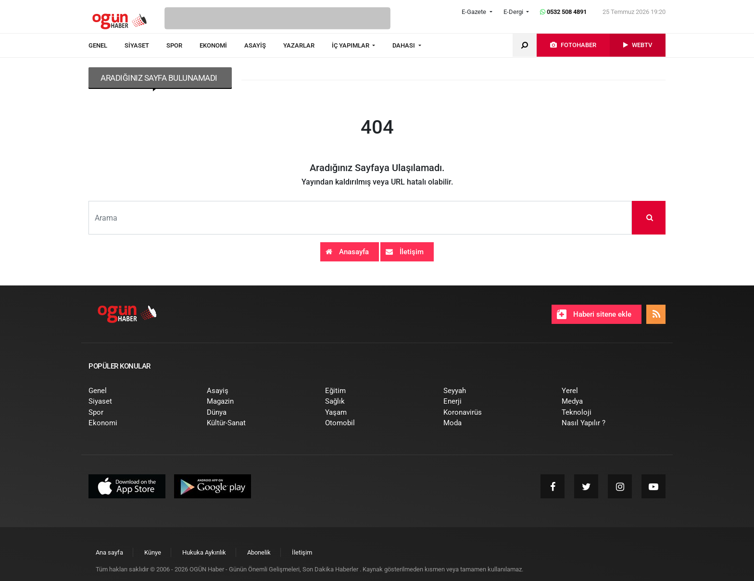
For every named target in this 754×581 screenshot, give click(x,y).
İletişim (405, 251)
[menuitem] (106, 46)
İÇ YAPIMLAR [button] (351, 45)
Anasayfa (347, 251)
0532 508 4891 (563, 11)
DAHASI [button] (404, 45)
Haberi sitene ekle (594, 314)
